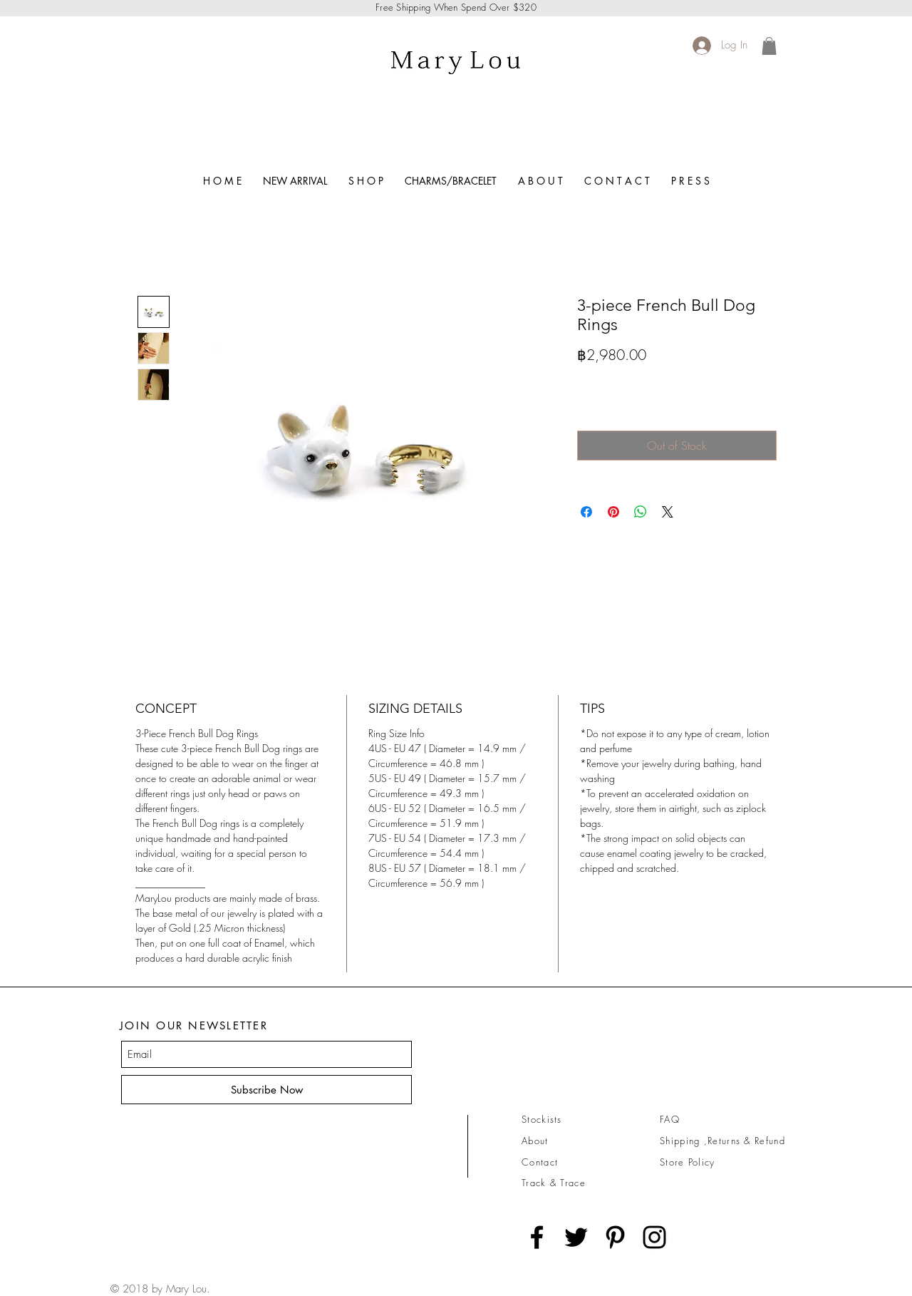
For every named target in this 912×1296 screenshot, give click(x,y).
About (535, 1140)
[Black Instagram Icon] (654, 1237)
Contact (540, 1162)
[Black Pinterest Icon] (615, 1237)
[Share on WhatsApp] (640, 511)
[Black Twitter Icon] (576, 1237)
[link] (769, 46)
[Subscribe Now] (266, 1089)
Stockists (542, 1119)
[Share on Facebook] (586, 511)
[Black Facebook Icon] (537, 1237)
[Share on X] (667, 511)
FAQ (670, 1119)
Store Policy (687, 1162)
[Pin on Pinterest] (613, 511)
